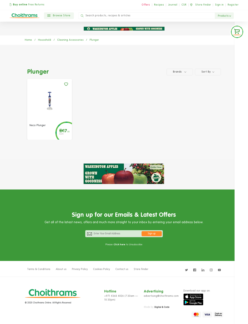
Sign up (152, 233)
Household (44, 40)
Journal (172, 5)
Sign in (219, 5)
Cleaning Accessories (70, 40)
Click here (119, 245)
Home (28, 40)
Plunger (94, 40)
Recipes (159, 5)
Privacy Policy (80, 269)
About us (61, 269)
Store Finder (141, 269)
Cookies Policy (101, 269)
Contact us (121, 269)
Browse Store (59, 15)
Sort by (208, 72)
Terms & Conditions (38, 269)
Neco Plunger (38, 125)
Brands (179, 72)
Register (233, 5)
